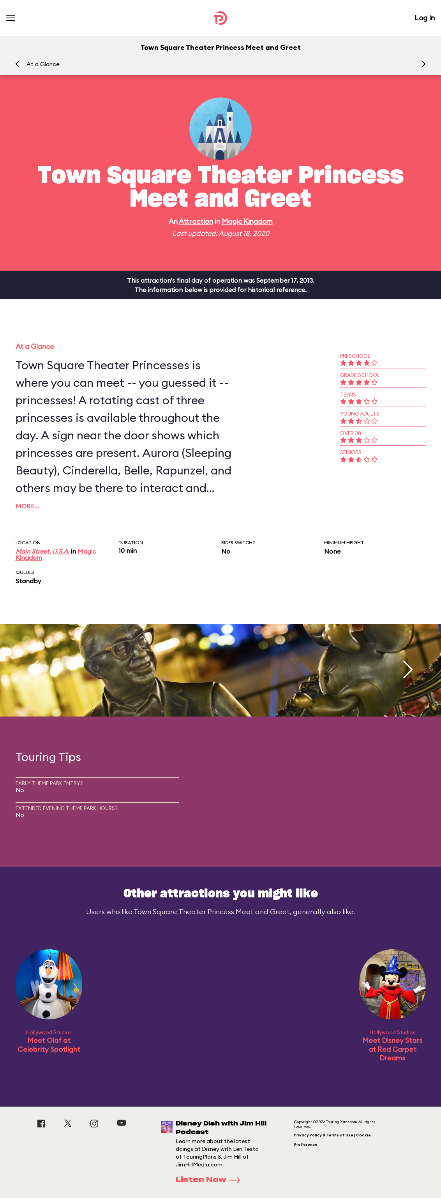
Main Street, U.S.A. (42, 551)
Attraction (196, 221)
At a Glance (43, 64)
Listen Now (210, 1180)
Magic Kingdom (247, 221)
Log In (425, 17)
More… (27, 506)
